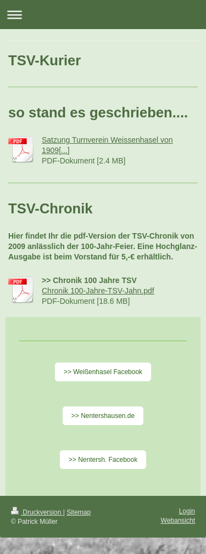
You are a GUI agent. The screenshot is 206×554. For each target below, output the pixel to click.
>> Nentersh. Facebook (103, 459)
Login (187, 511)
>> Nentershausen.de (103, 416)
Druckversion (37, 512)
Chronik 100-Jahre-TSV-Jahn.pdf (98, 290)
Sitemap (78, 512)
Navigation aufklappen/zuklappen (103, 14)
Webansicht (178, 520)
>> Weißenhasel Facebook (103, 372)
